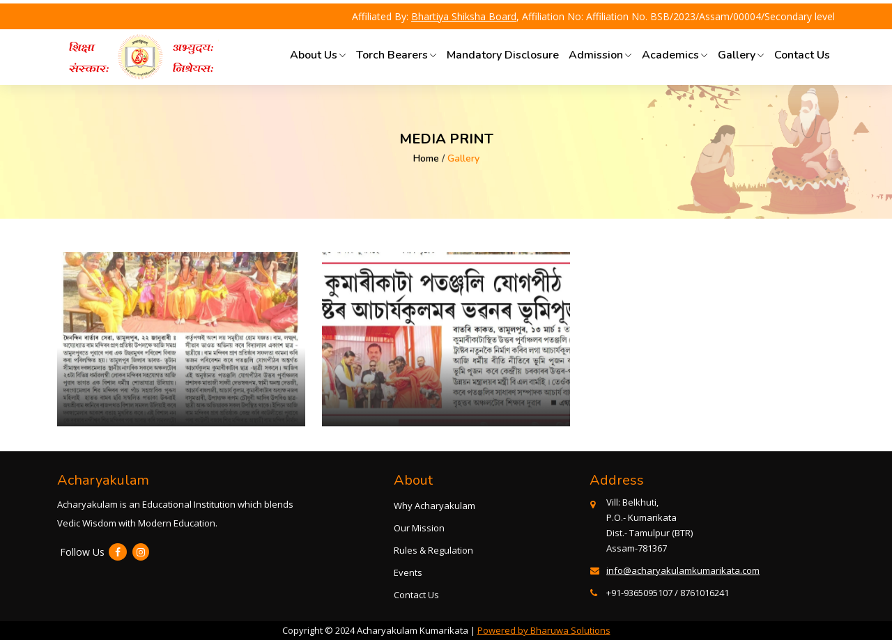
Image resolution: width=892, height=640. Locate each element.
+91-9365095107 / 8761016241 (667, 592)
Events (408, 572)
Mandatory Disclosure (503, 55)
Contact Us (802, 55)
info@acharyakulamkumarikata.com (683, 570)
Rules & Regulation (433, 550)
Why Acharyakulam (434, 505)
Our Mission (419, 528)
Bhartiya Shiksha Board (463, 16)
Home (426, 158)
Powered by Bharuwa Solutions (543, 630)
